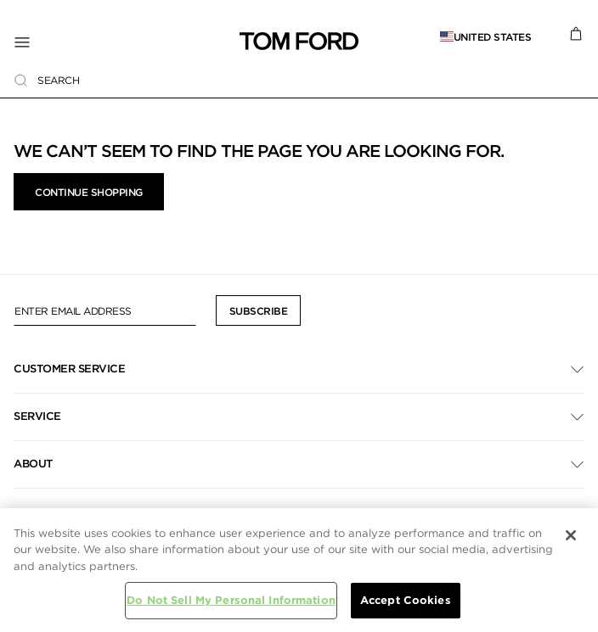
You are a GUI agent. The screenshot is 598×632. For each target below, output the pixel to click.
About (33, 463)
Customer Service (69, 368)
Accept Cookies (405, 600)
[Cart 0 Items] (576, 31)
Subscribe (258, 311)
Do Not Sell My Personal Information (231, 600)
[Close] (571, 535)
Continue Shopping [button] (89, 192)
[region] (299, 570)
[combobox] (299, 80)
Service (37, 416)
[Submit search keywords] (21, 80)
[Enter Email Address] (105, 310)
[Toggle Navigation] (127, 41)
